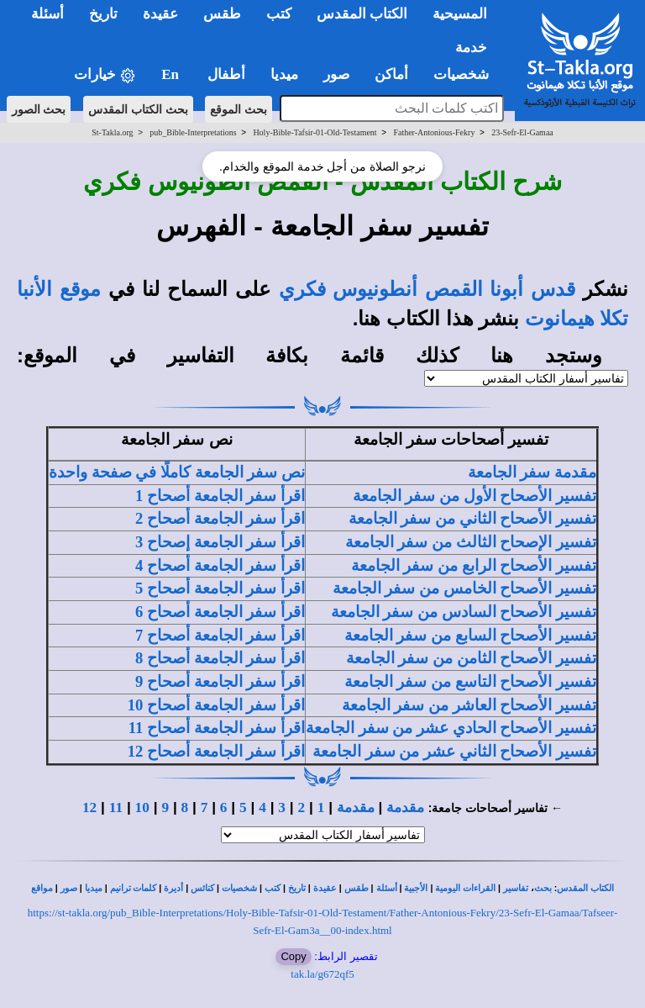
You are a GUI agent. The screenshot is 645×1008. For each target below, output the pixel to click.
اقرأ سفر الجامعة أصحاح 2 (220, 518)
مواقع (42, 888)
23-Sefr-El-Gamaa (522, 132)
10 (142, 807)
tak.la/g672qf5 (322, 974)
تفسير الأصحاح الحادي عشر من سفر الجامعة (451, 727)
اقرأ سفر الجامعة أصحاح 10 (216, 705)
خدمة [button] (471, 47)
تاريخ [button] (103, 14)
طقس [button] (222, 14)
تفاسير (515, 888)
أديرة (173, 888)
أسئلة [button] (47, 14)
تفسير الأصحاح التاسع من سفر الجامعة (470, 681)
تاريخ (297, 888)
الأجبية (415, 888)
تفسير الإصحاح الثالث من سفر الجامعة (470, 542)
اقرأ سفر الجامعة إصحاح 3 (220, 542)
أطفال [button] (226, 74)
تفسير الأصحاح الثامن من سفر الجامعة (471, 658)
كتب (273, 888)
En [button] (171, 74)
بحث (543, 888)
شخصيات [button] (466, 74)
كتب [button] (278, 14)
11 (116, 807)
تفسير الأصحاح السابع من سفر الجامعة (470, 635)
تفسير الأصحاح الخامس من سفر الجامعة (464, 588)
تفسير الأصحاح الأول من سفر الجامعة (474, 495)
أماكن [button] (391, 74)
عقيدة (325, 888)
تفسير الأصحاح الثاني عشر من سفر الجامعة (454, 751)
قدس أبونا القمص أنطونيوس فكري (427, 289)
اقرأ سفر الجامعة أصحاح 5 (220, 588)
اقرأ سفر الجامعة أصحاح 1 (220, 495)
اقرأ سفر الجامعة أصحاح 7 (220, 635)
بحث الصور (39, 109)
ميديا (93, 888)
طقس (356, 888)
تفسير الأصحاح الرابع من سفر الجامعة (473, 565)
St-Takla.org (112, 132)
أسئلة (386, 888)
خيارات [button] (105, 75)
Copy (293, 956)
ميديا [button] (284, 74)
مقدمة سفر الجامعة (532, 472)
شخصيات (239, 888)
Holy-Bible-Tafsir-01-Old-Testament (314, 132)
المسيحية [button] (460, 14)
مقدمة (405, 807)
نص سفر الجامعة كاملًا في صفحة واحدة (177, 472)
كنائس (202, 888)
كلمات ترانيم (133, 888)
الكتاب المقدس (585, 888)
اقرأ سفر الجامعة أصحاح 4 (220, 565)
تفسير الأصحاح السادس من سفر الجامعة (463, 611)
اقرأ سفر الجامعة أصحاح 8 (220, 658)
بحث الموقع (238, 109)
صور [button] (336, 74)
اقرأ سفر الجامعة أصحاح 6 (220, 611)
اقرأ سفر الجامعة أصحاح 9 (220, 681)
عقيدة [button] (160, 14)
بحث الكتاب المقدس (138, 109)
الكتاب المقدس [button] (362, 14)
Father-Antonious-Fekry (434, 132)
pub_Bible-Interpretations (192, 132)
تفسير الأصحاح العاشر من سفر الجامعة (469, 705)
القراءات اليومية (465, 888)
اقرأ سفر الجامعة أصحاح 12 (216, 751)
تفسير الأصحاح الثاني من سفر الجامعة (472, 518)
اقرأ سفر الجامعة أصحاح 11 (216, 727)
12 (89, 807)
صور (68, 888)
